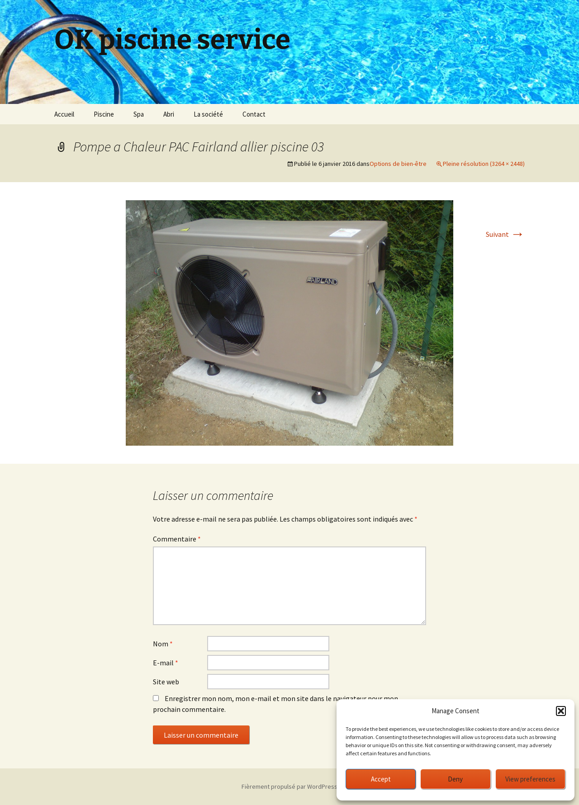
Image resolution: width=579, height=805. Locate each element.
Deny (455, 779)
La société (208, 114)
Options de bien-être (398, 164)
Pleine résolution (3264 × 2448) (484, 164)
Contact (254, 114)
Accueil (64, 114)
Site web (166, 681)
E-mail (165, 662)
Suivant (505, 234)
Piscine (104, 114)
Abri (168, 114)
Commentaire (177, 538)
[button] (560, 711)
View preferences (530, 779)
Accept (381, 779)
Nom (163, 643)
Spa (138, 114)
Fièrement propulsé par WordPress (289, 786)
